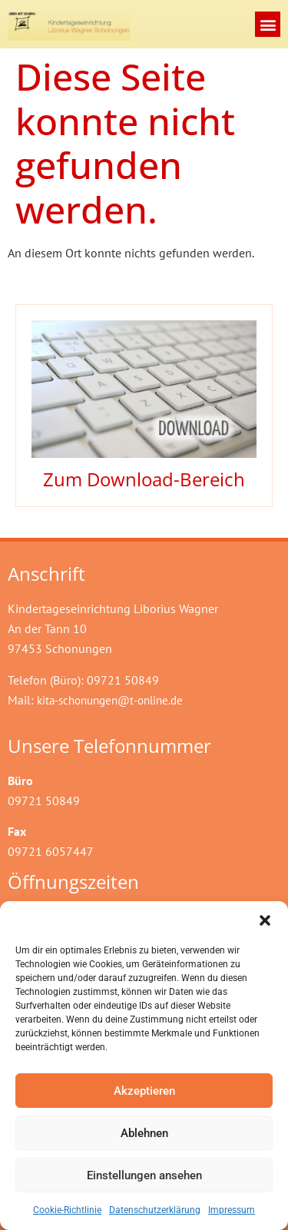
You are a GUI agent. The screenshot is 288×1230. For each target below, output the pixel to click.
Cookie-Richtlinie (67, 1210)
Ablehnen (144, 1133)
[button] (265, 920)
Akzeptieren (144, 1091)
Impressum (231, 1210)
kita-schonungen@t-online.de (110, 700)
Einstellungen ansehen (144, 1175)
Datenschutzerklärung (154, 1210)
